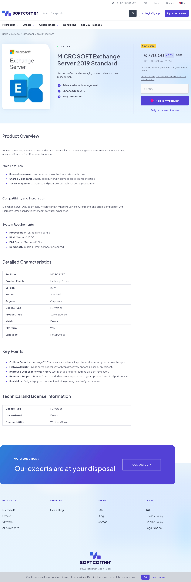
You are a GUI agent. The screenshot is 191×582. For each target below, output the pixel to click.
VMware (7, 522)
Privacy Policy (154, 516)
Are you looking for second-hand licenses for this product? (163, 78)
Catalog (15, 34)
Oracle (28, 24)
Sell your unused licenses (165, 110)
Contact (170, 3)
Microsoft (10, 24)
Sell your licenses (91, 24)
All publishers (48, 24)
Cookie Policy (154, 522)
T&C (148, 510)
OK (145, 577)
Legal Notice (154, 527)
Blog (156, 3)
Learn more (158, 577)
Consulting (69, 24)
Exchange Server (45, 34)
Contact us (141, 464)
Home (5, 34)
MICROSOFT (28, 34)
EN (183, 3)
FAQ (145, 3)
